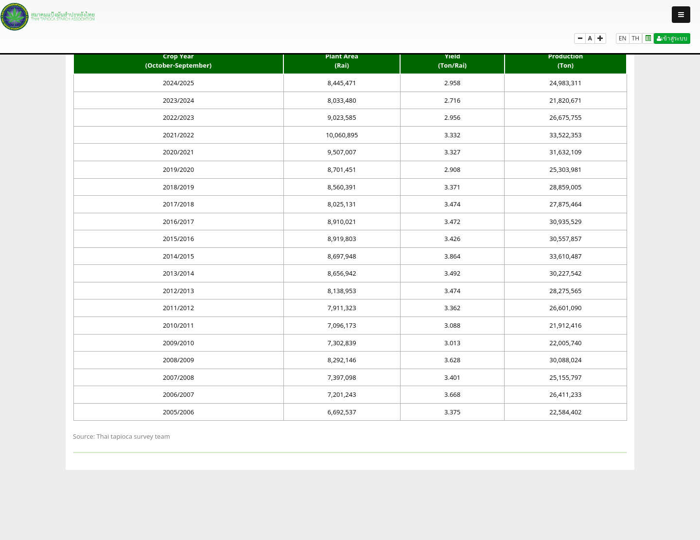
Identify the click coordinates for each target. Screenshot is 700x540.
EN (623, 38)
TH (635, 38)
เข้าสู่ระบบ (672, 38)
